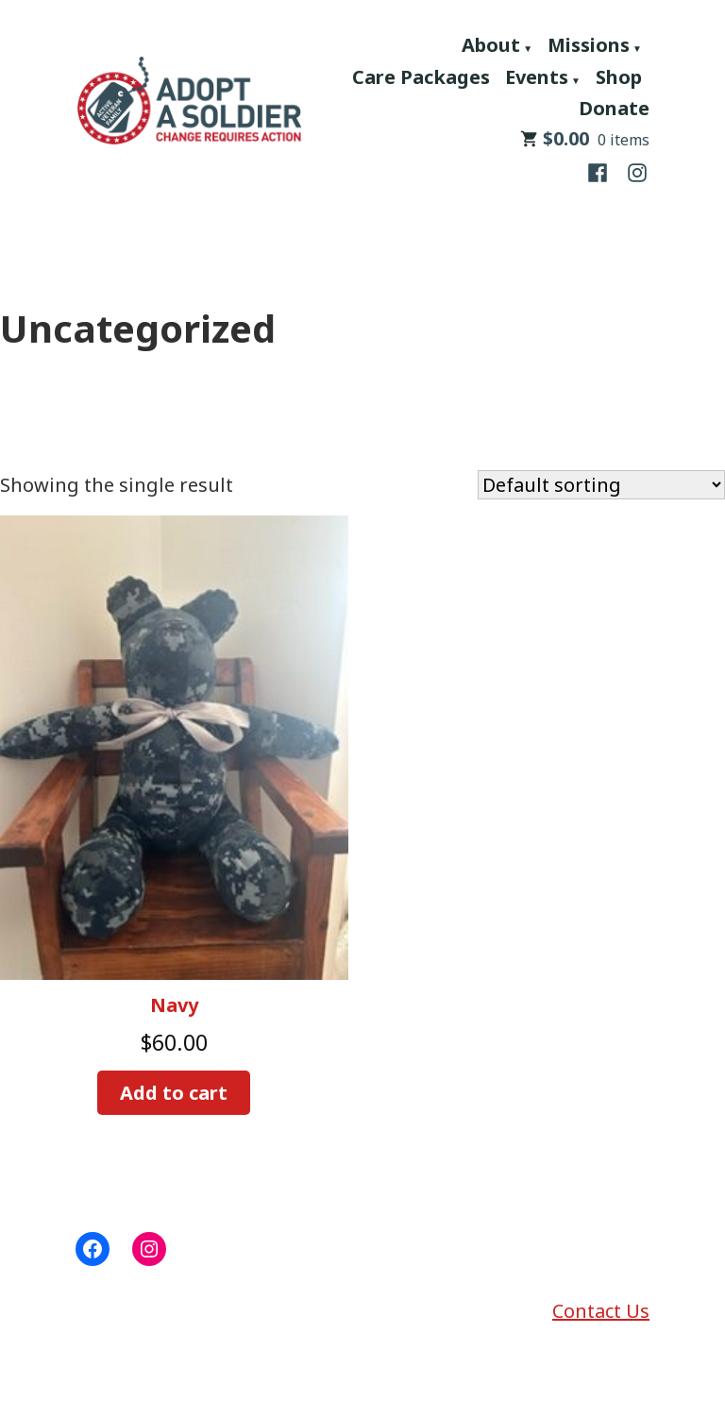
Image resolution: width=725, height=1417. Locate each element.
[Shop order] (601, 484)
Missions (589, 45)
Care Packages (421, 77)
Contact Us (600, 1311)
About (491, 45)
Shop (619, 77)
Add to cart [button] (174, 1092)
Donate (614, 108)
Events (536, 77)
